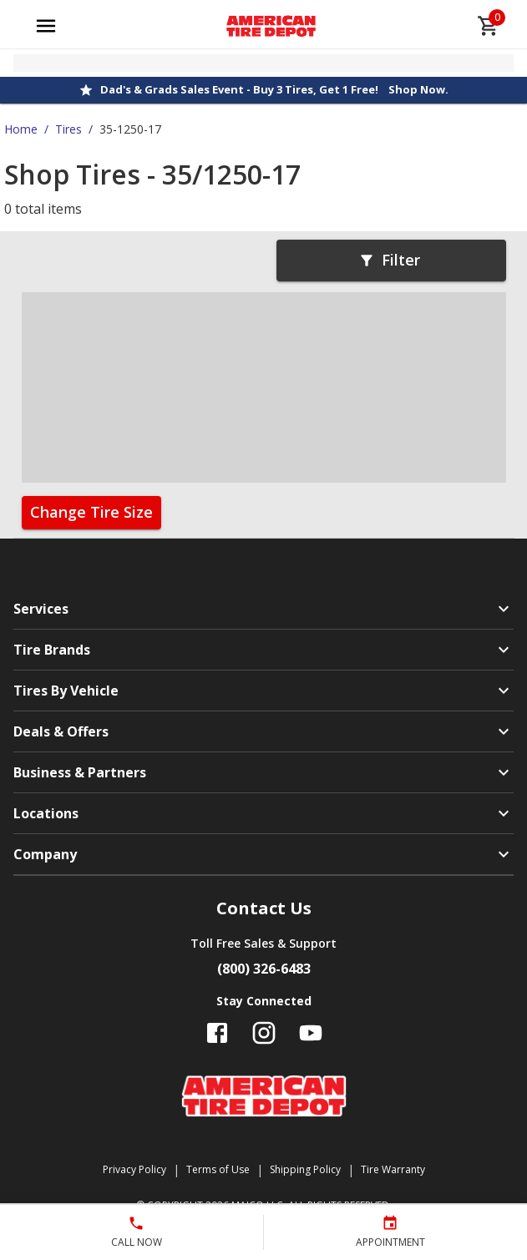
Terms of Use (218, 1169)
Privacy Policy (134, 1169)
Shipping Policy (305, 1169)
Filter (389, 260)
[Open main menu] (46, 26)
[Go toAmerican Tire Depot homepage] (271, 26)
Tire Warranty (393, 1169)
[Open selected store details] (263, 63)
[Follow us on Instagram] (264, 1033)
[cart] (488, 26)
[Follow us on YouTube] (310, 1033)
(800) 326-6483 (264, 968)
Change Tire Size (91, 512)
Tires (68, 129)
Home (21, 129)
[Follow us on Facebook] (217, 1033)
